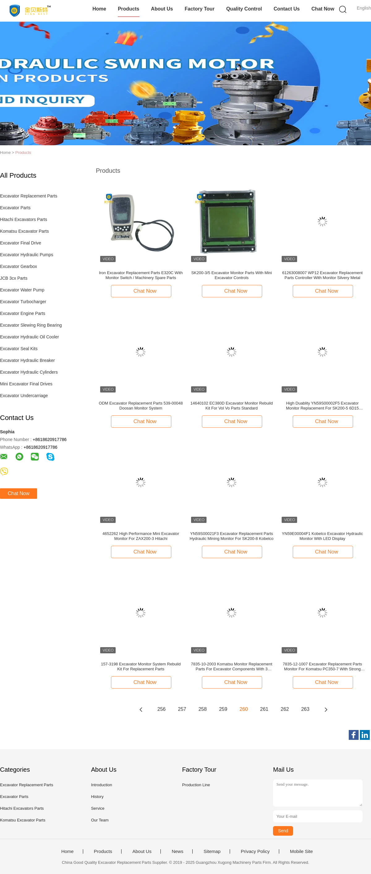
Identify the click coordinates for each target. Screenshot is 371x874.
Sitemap (211, 851)
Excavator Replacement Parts (28, 195)
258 (202, 709)
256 (161, 709)
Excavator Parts (15, 207)
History (97, 796)
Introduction (101, 785)
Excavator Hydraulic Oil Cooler (29, 336)
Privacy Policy (255, 851)
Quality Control (244, 8)
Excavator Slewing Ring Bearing (31, 325)
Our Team (100, 820)
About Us (162, 8)
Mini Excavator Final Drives (26, 383)
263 (305, 709)
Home (99, 8)
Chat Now (322, 8)
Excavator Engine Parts (22, 313)
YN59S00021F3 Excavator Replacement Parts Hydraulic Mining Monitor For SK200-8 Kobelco (232, 536)
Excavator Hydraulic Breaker (27, 360)
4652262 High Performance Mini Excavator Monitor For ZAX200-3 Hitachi (140, 536)
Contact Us (287, 8)
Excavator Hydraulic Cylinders (29, 372)
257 (182, 709)
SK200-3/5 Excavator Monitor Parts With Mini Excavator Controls (231, 275)
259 (223, 709)
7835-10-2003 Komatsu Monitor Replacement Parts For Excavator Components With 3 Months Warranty (231, 667)
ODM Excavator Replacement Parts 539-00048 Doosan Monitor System (141, 405)
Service (97, 808)
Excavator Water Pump (22, 289)
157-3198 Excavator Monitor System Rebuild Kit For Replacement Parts (141, 666)
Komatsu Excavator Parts (24, 231)
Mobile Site (301, 851)
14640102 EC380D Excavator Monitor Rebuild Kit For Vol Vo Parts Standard (231, 405)
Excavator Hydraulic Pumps (26, 254)
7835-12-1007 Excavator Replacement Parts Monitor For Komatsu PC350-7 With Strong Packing (322, 667)
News (177, 851)
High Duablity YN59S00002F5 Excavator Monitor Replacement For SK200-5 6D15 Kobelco (322, 406)
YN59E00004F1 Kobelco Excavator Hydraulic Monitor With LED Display (322, 536)
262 (285, 709)
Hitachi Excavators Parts (23, 219)
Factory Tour (200, 8)
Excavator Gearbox (18, 266)
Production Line (196, 785)
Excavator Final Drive (20, 242)
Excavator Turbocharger (23, 301)
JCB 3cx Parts (14, 278)
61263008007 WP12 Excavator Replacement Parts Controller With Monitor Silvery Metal (322, 275)
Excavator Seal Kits (18, 348)
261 (264, 709)
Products (128, 8)
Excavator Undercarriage (24, 395)
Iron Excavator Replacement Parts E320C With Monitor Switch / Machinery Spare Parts (141, 275)
